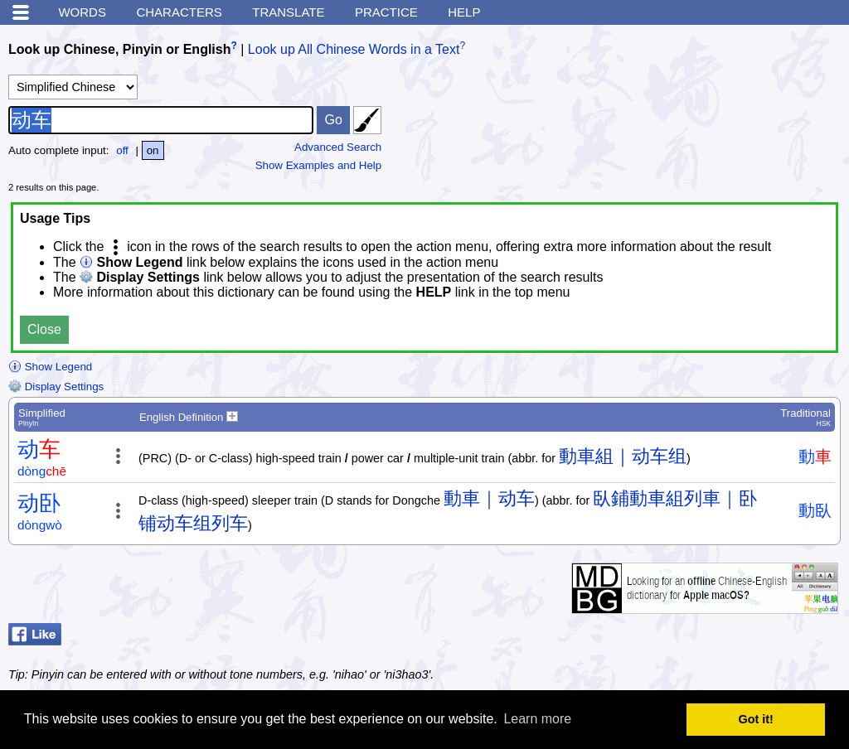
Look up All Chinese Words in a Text (354, 49)
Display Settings (56, 386)
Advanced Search (337, 147)
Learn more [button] (537, 719)
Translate (288, 12)
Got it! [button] (756, 719)
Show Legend (50, 366)
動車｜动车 (489, 498)
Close (44, 329)
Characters (178, 12)
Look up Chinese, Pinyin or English (119, 49)
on (153, 150)
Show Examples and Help (318, 165)
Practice (386, 12)
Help (464, 12)
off (122, 150)
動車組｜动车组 (622, 456)
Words (82, 12)
